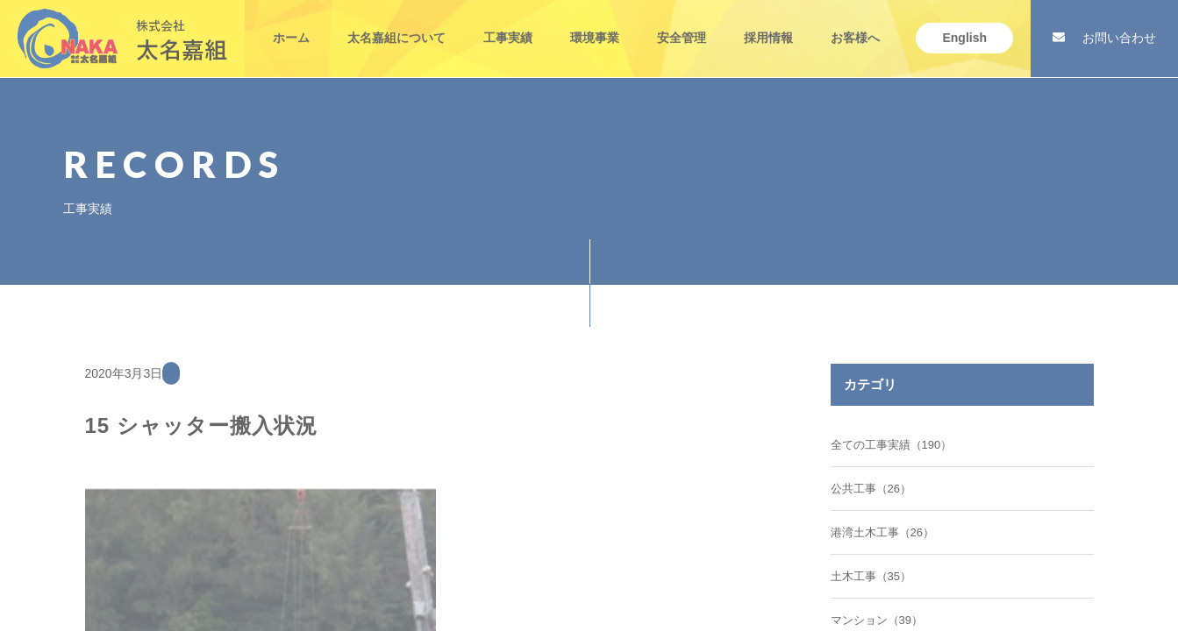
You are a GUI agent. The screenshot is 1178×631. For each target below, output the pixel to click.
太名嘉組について (396, 25)
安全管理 (681, 25)
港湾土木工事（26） (882, 532)
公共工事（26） (871, 488)
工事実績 (507, 25)
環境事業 (594, 25)
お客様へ (855, 25)
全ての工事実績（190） (892, 444)
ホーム (291, 25)
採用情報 (768, 25)
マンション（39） (877, 620)
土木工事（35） (871, 576)
